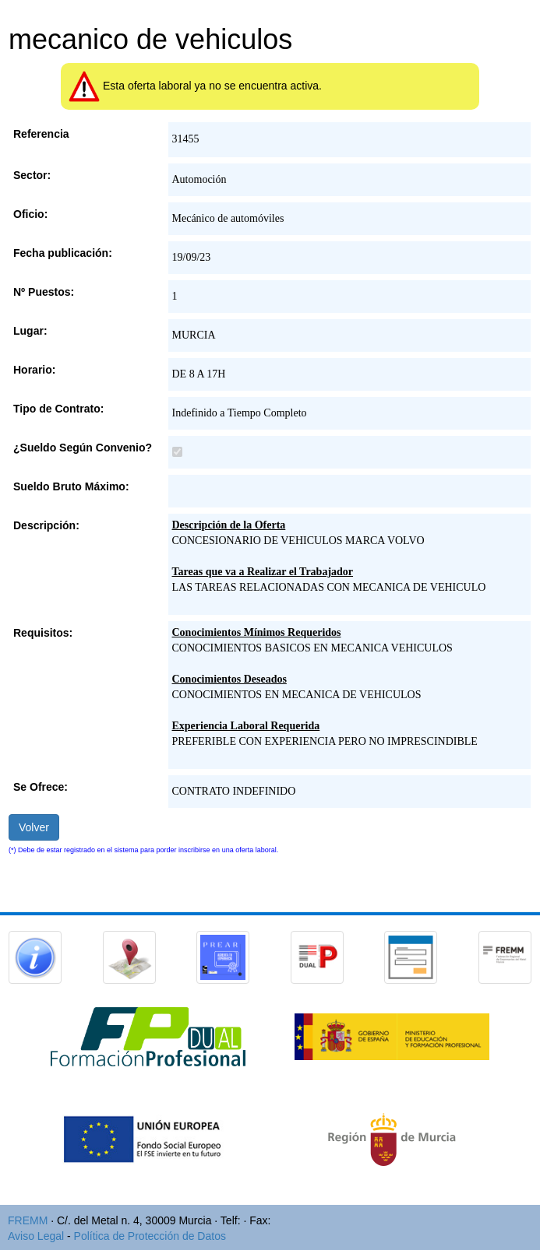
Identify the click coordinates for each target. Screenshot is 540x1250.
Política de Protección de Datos (150, 1236)
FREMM (28, 1220)
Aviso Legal (36, 1236)
